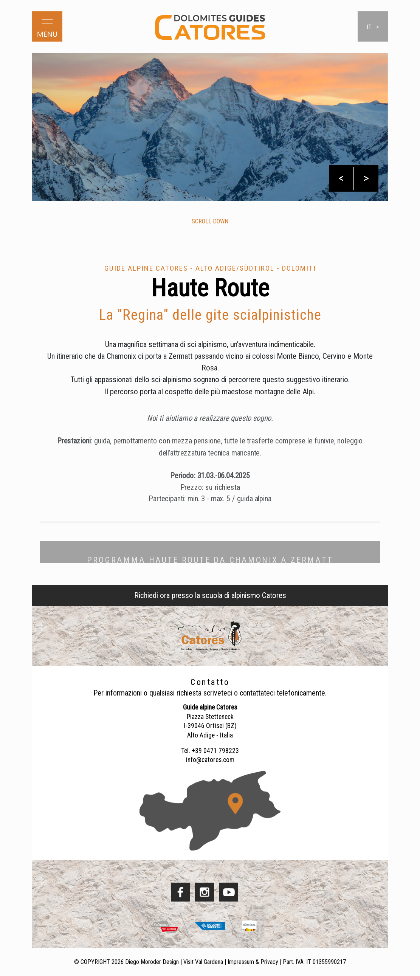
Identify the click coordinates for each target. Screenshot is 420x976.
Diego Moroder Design (152, 961)
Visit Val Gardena (203, 961)
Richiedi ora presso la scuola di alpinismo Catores (210, 595)
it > (373, 27)
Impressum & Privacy (253, 961)
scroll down (210, 221)
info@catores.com (210, 760)
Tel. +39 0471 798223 (210, 750)
